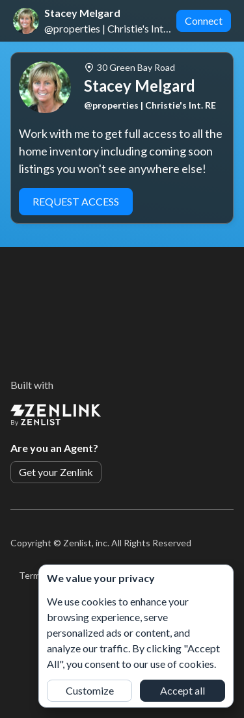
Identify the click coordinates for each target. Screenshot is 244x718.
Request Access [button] (76, 201)
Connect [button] (204, 20)
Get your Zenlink (56, 472)
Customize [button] (90, 690)
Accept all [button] (182, 690)
